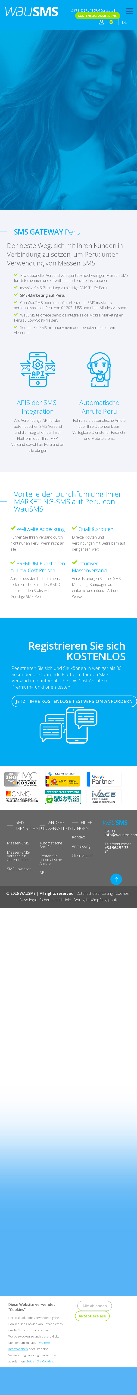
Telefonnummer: (117, 847)
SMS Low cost (19, 869)
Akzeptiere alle (92, 1316)
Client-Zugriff (82, 855)
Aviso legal (28, 899)
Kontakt (78, 837)
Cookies (122, 893)
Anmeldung (81, 846)
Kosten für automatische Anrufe (51, 859)
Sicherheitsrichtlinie (55, 899)
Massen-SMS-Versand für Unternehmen (18, 856)
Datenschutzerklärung (95, 893)
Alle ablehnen (94, 1305)
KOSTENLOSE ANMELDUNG (97, 16)
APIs (43, 872)
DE (124, 22)
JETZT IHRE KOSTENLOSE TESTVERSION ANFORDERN (74, 701)
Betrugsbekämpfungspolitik (95, 899)
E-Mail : (117, 833)
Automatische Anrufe (51, 845)
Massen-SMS (18, 843)
